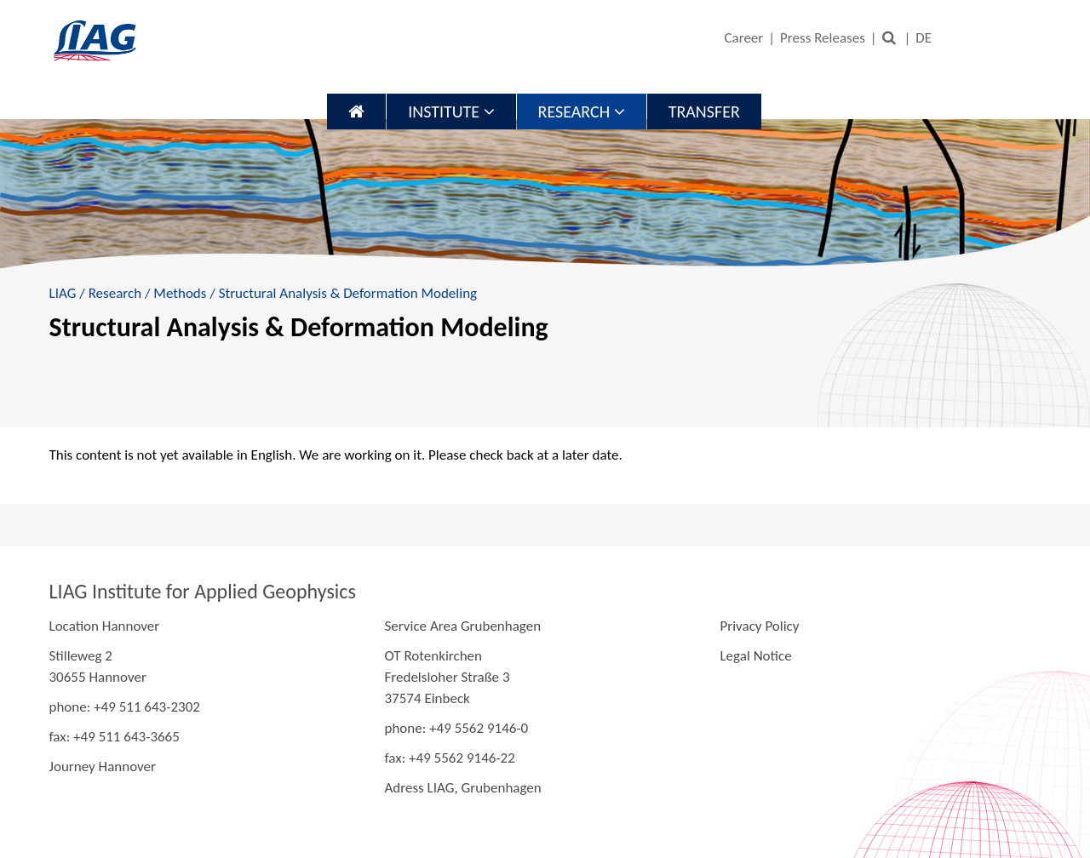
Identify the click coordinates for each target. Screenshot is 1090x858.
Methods (179, 293)
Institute (451, 111)
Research (581, 111)
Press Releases (822, 38)
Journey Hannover (102, 766)
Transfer (704, 111)
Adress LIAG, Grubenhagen (462, 788)
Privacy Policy (759, 626)
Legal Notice (755, 656)
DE (923, 38)
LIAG (63, 293)
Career (743, 38)
